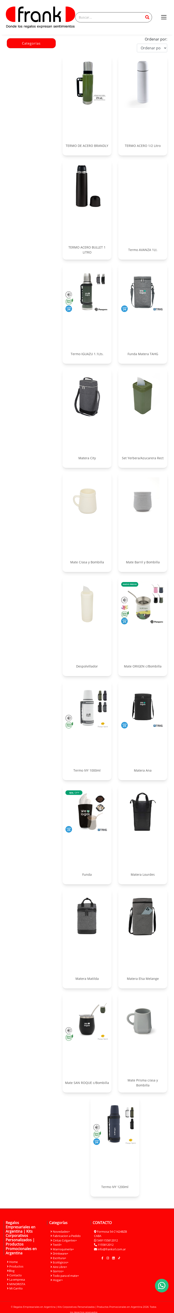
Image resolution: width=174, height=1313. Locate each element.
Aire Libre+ (59, 1267)
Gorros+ (57, 1271)
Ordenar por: (156, 39)
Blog (10, 1271)
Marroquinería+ (62, 1249)
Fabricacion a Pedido (66, 1236)
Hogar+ (57, 1280)
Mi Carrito (15, 1288)
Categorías (31, 43)
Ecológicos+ (59, 1262)
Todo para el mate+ (65, 1276)
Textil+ (56, 1245)
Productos (15, 1266)
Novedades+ (60, 1231)
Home (12, 1262)
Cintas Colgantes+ (64, 1240)
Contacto (14, 1275)
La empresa (16, 1279)
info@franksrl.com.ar (112, 1249)
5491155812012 (107, 1240)
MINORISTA (16, 1284)
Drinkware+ (59, 1253)
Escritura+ (58, 1258)
